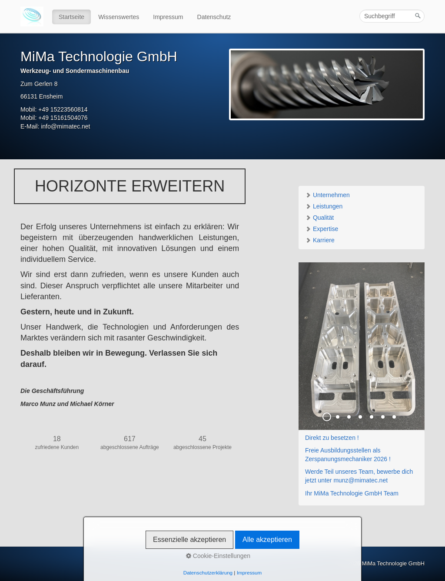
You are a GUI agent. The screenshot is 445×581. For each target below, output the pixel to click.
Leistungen (323, 206)
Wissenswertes (118, 16)
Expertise (321, 228)
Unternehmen (327, 194)
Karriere (320, 240)
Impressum (168, 16)
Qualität (319, 217)
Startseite (71, 16)
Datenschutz (214, 16)
